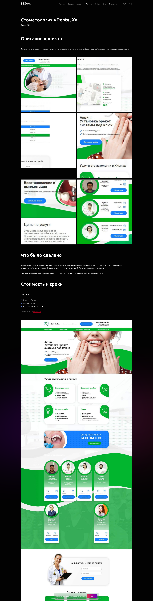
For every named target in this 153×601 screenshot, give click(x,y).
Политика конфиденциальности (85, 592)
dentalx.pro (37, 177)
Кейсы (97, 4)
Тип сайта (92, 527)
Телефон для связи (95, 546)
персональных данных (100, 568)
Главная (62, 4)
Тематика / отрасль (96, 537)
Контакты (113, 4)
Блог (104, 4)
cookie (78, 596)
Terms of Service (99, 572)
